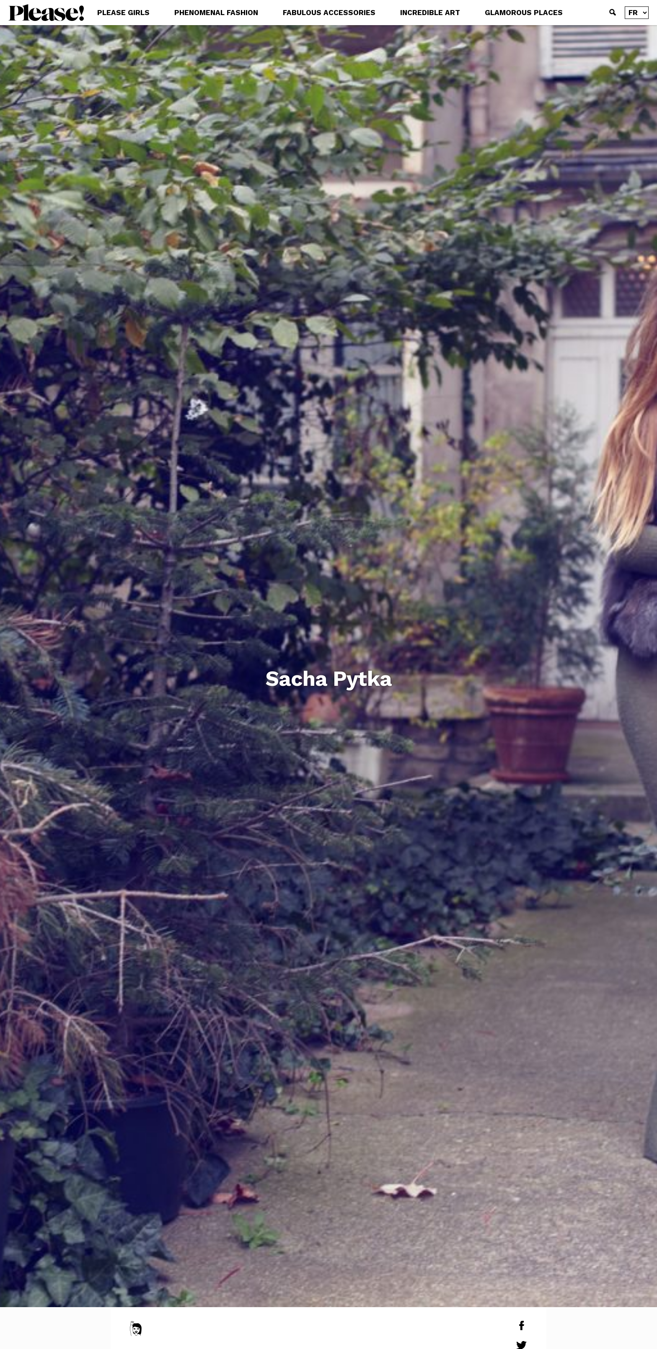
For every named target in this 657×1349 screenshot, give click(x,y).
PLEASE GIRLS (123, 12)
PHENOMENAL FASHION (216, 12)
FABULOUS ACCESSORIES (329, 12)
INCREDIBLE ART (430, 12)
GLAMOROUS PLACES (524, 12)
